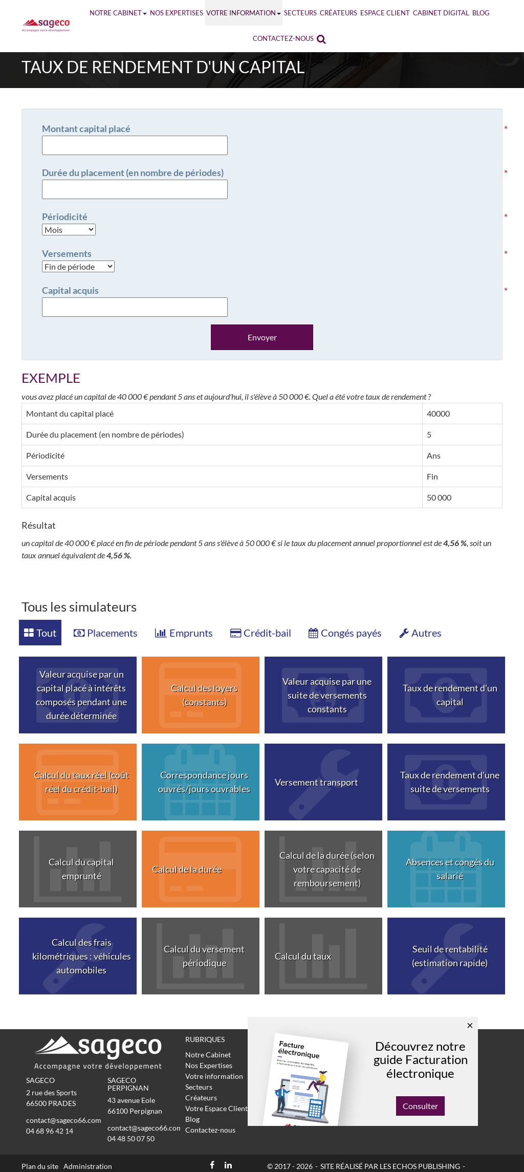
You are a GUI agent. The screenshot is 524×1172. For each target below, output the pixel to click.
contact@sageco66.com (63, 1120)
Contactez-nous (283, 38)
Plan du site (39, 1166)
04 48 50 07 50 (131, 1138)
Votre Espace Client (216, 1108)
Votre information (243, 13)
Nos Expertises (176, 13)
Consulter (420, 1106)
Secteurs (300, 13)
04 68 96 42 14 (49, 1130)
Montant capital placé (86, 128)
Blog (481, 13)
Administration (87, 1166)
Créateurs (338, 13)
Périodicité (65, 216)
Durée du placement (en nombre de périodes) (133, 172)
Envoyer (262, 337)
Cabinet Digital (441, 13)
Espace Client (385, 13)
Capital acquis (70, 290)
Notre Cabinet (118, 13)
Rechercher (322, 38)
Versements (67, 253)
